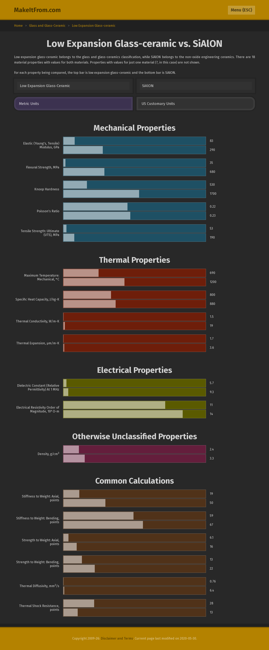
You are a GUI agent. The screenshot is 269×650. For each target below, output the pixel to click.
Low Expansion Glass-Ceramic (45, 86)
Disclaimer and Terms (117, 638)
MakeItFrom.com (37, 10)
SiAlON (148, 86)
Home (18, 26)
